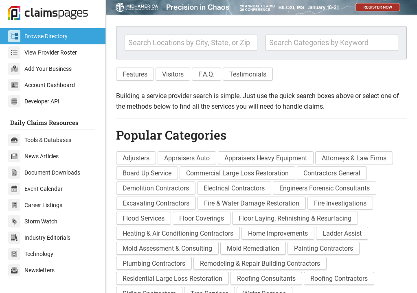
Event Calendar (35, 189)
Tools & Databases (39, 140)
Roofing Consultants (266, 278)
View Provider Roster (42, 52)
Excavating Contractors (156, 203)
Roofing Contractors (339, 278)
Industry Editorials (39, 238)
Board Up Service (147, 173)
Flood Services (144, 218)
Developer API (33, 101)
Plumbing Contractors (154, 263)
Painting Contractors (323, 248)
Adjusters (136, 158)
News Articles (33, 156)
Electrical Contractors (234, 188)
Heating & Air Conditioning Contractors (178, 233)
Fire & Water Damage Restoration (251, 203)
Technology (30, 254)
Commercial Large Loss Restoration (237, 173)
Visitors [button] (173, 74)
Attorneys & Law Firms (354, 158)
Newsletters (31, 270)
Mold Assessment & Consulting (167, 248)
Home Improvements (278, 233)
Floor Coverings (201, 218)
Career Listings (35, 205)
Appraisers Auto (187, 158)
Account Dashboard (41, 85)
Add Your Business (40, 69)
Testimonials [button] (247, 74)
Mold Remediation (253, 248)
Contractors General (331, 173)
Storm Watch (32, 221)
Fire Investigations (340, 203)
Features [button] (135, 74)
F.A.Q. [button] (206, 74)
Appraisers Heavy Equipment (265, 158)
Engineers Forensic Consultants (324, 188)
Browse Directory (38, 36)
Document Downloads (44, 172)
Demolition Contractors (156, 188)
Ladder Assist (342, 233)
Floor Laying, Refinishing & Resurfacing (295, 218)
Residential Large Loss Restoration (172, 278)
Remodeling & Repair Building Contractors (260, 263)
